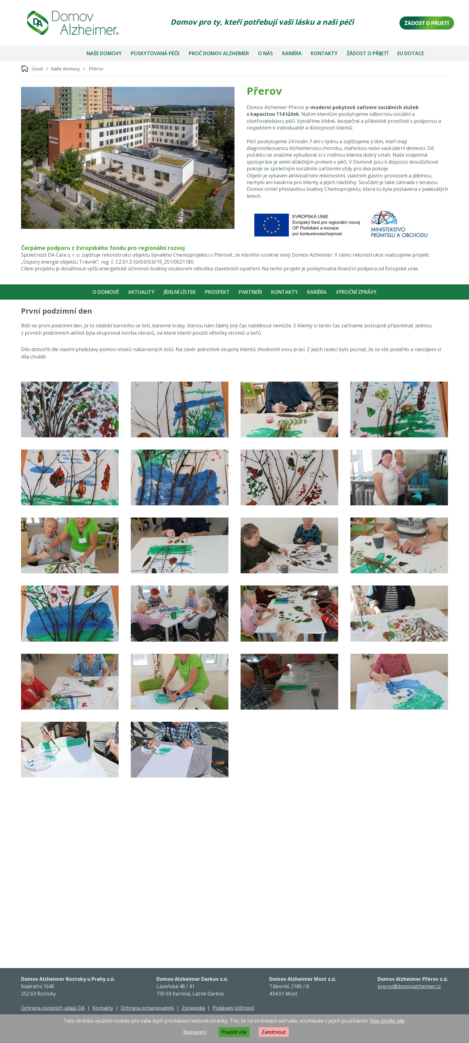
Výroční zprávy (356, 292)
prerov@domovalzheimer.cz (409, 986)
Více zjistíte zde (387, 1020)
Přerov (96, 69)
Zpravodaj (193, 1008)
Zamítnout (274, 1032)
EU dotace (410, 53)
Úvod (37, 69)
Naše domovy (104, 53)
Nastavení (194, 1032)
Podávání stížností (233, 1008)
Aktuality (141, 292)
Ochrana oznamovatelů (147, 1008)
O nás (265, 53)
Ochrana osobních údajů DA (53, 1008)
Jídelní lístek (180, 292)
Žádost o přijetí (367, 53)
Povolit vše (234, 1032)
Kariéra (292, 53)
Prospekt (217, 292)
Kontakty (324, 53)
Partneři (250, 292)
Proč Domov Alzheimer (219, 53)
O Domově (105, 292)
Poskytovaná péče (155, 53)
